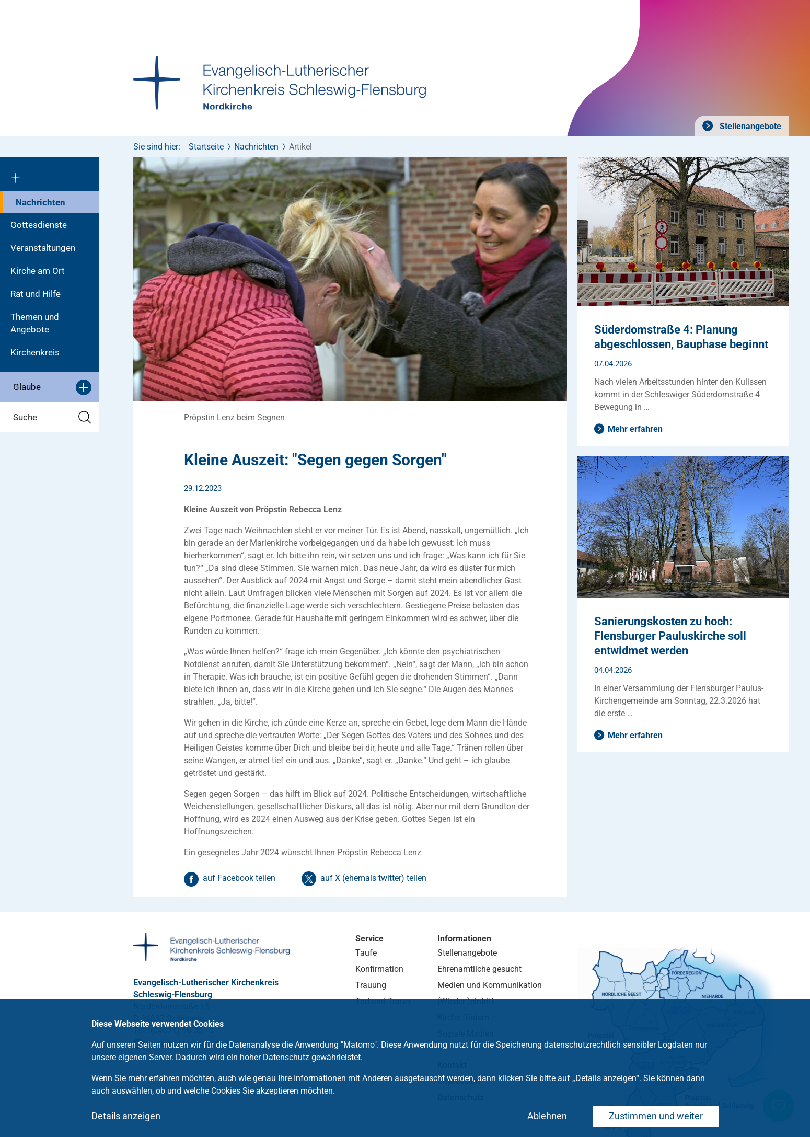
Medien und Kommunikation (489, 985)
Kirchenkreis (35, 352)
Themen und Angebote (34, 323)
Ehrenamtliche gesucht (479, 969)
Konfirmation (379, 969)
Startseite (206, 147)
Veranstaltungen (42, 248)
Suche (52, 417)
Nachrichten (40, 202)
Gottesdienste (38, 225)
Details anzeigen (125, 1115)
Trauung (370, 985)
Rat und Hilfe (35, 294)
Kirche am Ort (37, 271)
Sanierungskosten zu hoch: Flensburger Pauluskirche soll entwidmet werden (670, 636)
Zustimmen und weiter (656, 1115)
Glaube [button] (52, 387)
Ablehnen (547, 1115)
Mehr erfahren (635, 429)
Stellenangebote (749, 126)
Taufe (366, 953)
